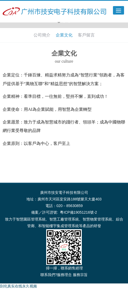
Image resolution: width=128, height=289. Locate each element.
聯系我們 (47, 275)
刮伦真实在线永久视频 (18, 286)
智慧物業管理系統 (97, 219)
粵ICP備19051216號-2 (78, 212)
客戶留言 (86, 35)
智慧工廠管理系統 (64, 219)
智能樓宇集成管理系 (58, 226)
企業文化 (64, 35)
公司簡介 (42, 35)
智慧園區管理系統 (31, 219)
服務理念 (64, 275)
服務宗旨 (80, 275)
